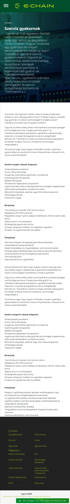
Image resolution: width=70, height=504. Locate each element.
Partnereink (40, 434)
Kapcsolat (13, 446)
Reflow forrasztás (16, 454)
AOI (36, 454)
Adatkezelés (19, 496)
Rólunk (12, 440)
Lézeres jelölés (15, 460)
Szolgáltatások (15, 434)
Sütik (28, 496)
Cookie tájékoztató (17, 477)
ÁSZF (10, 483)
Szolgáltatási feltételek (41, 496)
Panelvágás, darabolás (40, 461)
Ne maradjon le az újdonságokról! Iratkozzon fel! (42, 500)
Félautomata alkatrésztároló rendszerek (41, 470)
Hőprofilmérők (15, 468)
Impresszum (40, 477)
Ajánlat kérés (40, 446)
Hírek (37, 440)
